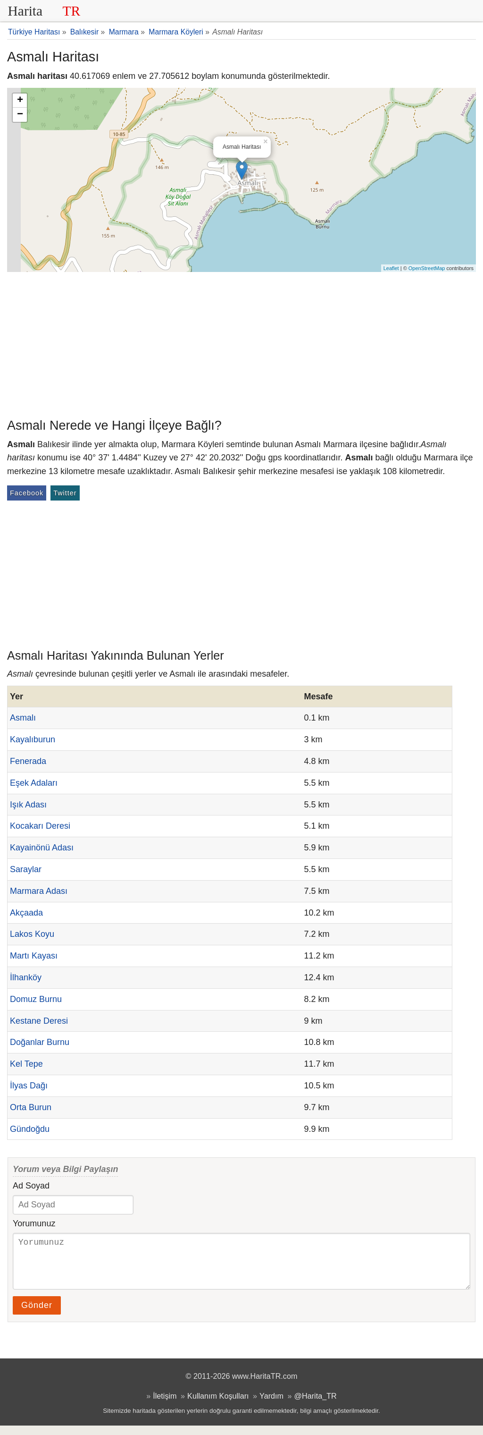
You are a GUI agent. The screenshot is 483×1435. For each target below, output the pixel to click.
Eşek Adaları (34, 783)
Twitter (64, 493)
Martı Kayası (34, 955)
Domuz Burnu (36, 999)
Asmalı (23, 717)
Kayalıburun (32, 739)
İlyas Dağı (29, 1085)
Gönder (36, 1314)
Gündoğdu (30, 1129)
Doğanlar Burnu (39, 1042)
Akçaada (26, 912)
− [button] (20, 115)
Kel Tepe (26, 1064)
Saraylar (26, 869)
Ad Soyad (31, 1185)
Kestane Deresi (39, 1021)
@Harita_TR (315, 1405)
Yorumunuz (34, 1223)
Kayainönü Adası (42, 847)
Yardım (271, 1405)
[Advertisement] (241, 343)
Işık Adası (28, 804)
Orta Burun (30, 1107)
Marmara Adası (38, 891)
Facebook (26, 493)
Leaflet (391, 268)
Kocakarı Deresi (40, 826)
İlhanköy (26, 977)
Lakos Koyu (32, 934)
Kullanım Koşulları (218, 1405)
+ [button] (20, 100)
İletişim (164, 1405)
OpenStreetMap (426, 268)
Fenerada (28, 761)
